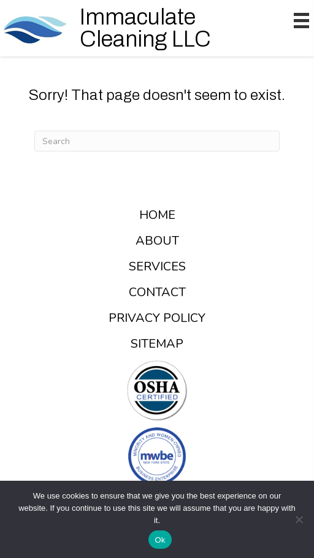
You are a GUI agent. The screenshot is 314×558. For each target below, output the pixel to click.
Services (157, 267)
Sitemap (157, 344)
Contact (157, 292)
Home (157, 215)
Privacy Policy (157, 318)
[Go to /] (129, 28)
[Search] (157, 141)
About (157, 241)
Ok (160, 540)
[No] (299, 519)
